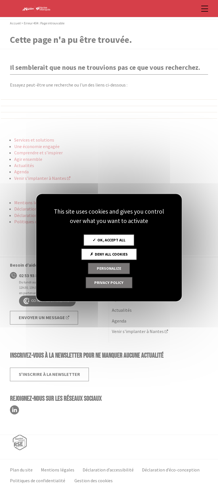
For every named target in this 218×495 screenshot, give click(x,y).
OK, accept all (109, 240)
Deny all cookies (109, 254)
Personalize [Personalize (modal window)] (109, 268)
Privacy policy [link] (108, 282)
